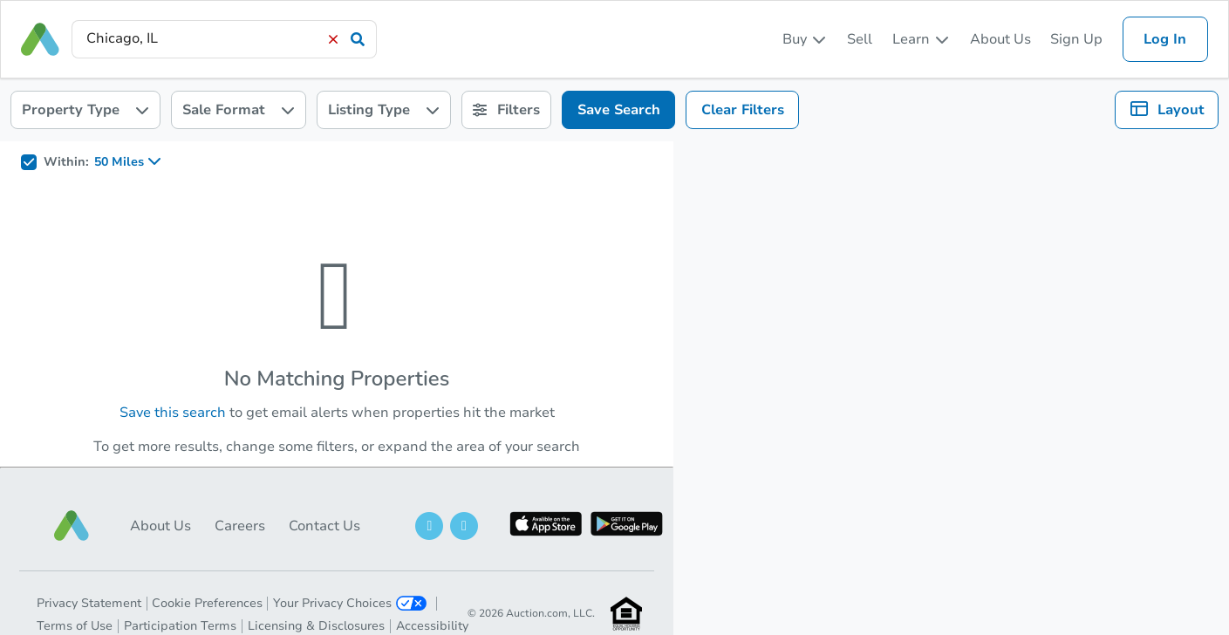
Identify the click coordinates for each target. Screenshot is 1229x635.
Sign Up (1076, 39)
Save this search (172, 412)
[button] (71, 525)
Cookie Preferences (207, 603)
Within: (66, 162)
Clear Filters (742, 109)
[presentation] (224, 39)
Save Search (618, 109)
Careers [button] (240, 526)
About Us (1000, 39)
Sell (859, 39)
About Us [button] (160, 526)
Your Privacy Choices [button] (350, 603)
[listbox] (805, 39)
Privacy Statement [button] (89, 603)
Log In (1165, 39)
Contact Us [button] (324, 526)
